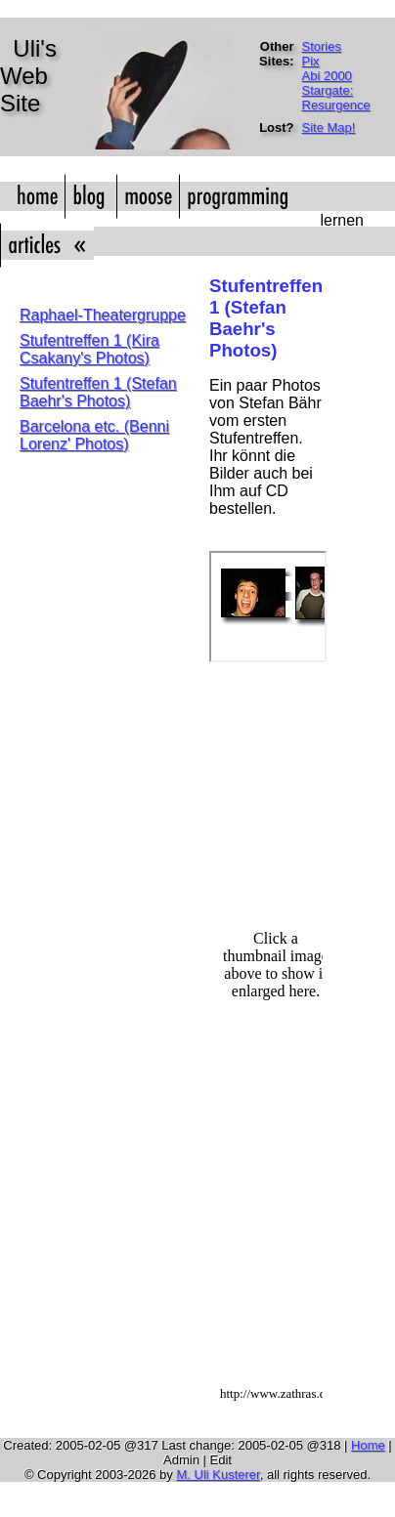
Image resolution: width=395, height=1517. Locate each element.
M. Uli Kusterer (217, 1474)
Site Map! (329, 127)
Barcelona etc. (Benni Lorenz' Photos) (94, 435)
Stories (321, 46)
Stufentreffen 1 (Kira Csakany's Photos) (89, 349)
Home (368, 1445)
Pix (311, 61)
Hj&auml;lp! (266, 1037)
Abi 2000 (327, 75)
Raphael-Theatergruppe (103, 315)
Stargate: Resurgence (336, 97)
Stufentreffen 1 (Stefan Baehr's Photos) (98, 392)
